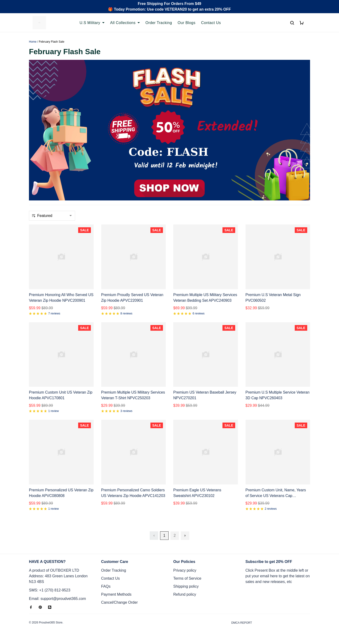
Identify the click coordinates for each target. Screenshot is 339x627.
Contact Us (110, 561)
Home (32, 41)
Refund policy (184, 577)
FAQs (106, 569)
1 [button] (164, 519)
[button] (154, 518)
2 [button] (175, 519)
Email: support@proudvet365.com (57, 582)
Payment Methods (116, 577)
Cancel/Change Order (119, 585)
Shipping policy (186, 569)
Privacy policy (184, 553)
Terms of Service (187, 561)
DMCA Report (241, 605)
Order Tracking (113, 553)
